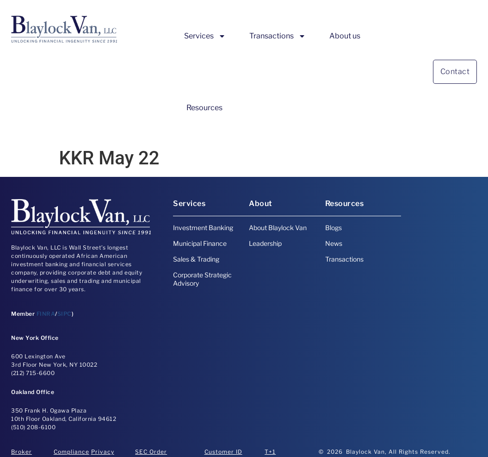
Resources (204, 107)
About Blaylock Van (278, 228)
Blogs (333, 228)
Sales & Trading (196, 259)
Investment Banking (203, 228)
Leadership (265, 243)
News (333, 243)
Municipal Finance (200, 243)
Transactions (277, 36)
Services (205, 36)
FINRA (46, 313)
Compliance (71, 451)
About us (344, 35)
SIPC (64, 313)
